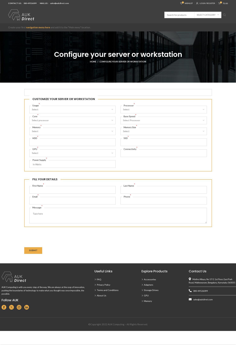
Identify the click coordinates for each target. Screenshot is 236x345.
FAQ (99, 279)
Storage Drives (151, 290)
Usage (36, 105)
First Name (38, 185)
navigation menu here (38, 27)
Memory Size (130, 127)
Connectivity (130, 148)
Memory (37, 127)
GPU (35, 148)
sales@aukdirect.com (59, 3)
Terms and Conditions (108, 290)
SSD (126, 137)
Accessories (150, 279)
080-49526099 (30, 3)
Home (93, 61)
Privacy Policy (103, 284)
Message (37, 207)
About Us (101, 295)
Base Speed (130, 116)
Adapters (148, 284)
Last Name (129, 185)
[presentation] (48, 241)
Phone (127, 196)
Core (35, 116)
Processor (129, 105)
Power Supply (39, 159)
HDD (35, 137)
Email (35, 196)
